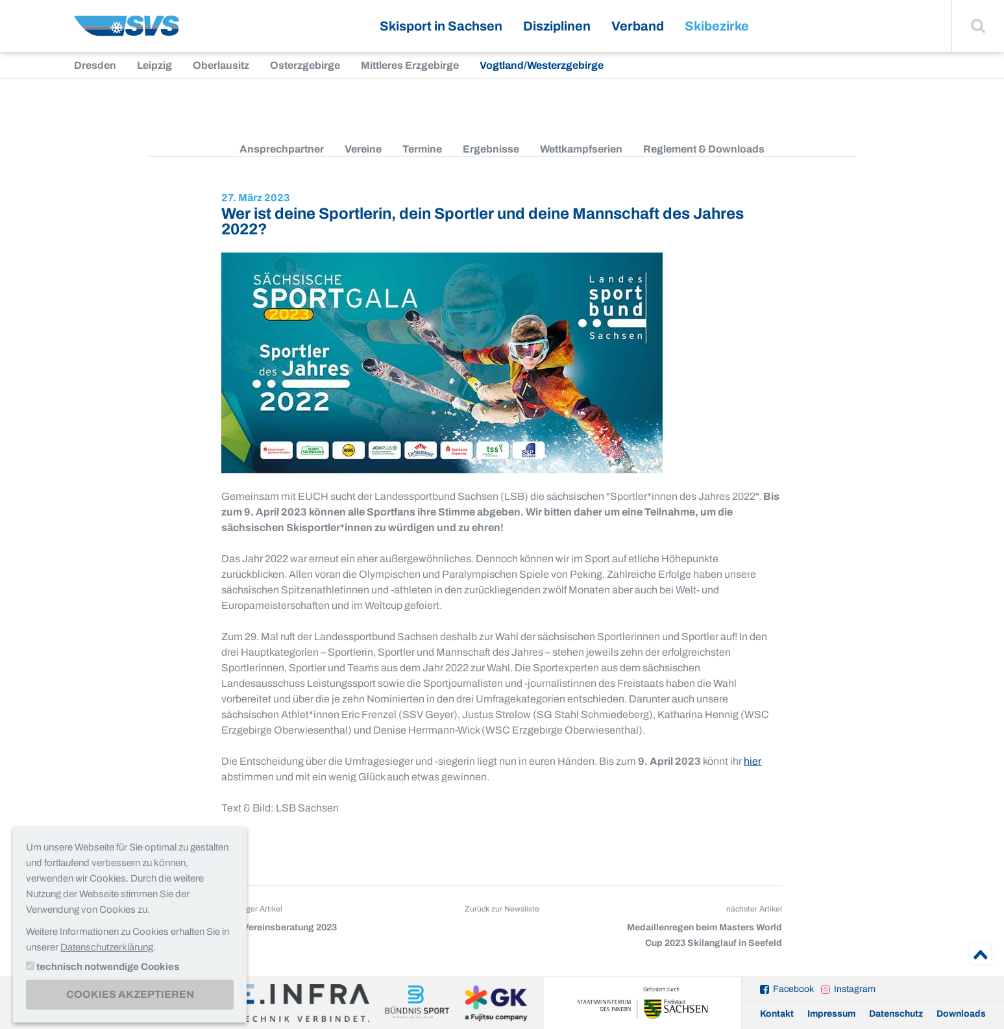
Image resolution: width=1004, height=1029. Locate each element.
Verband (637, 26)
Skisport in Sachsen (441, 26)
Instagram (854, 989)
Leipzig (154, 65)
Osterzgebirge (305, 65)
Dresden (95, 65)
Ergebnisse (491, 149)
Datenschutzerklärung (106, 947)
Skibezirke (717, 26)
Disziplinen (557, 26)
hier (752, 761)
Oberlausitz (221, 65)
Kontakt (777, 1014)
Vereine (363, 149)
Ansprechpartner (281, 149)
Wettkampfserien (581, 149)
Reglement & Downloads (704, 149)
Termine (422, 149)
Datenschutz (896, 1014)
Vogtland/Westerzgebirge (542, 65)
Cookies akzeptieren (130, 994)
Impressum (831, 1014)
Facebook (793, 989)
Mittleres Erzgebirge (410, 65)
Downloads (961, 1014)
